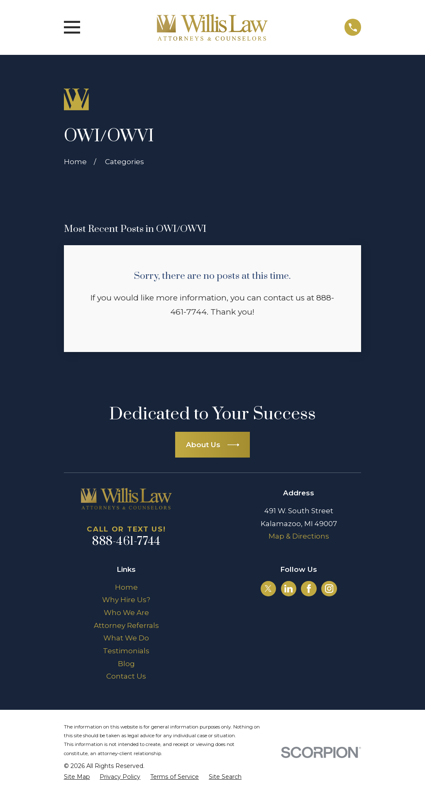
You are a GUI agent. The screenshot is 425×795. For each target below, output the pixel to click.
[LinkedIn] (288, 588)
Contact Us (126, 676)
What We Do (126, 638)
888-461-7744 (126, 541)
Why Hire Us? (126, 600)
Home (126, 587)
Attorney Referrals (126, 625)
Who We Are (126, 612)
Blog (126, 664)
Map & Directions (299, 536)
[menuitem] (77, 777)
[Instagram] (329, 588)
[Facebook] (309, 588)
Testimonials (126, 651)
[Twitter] (268, 588)
